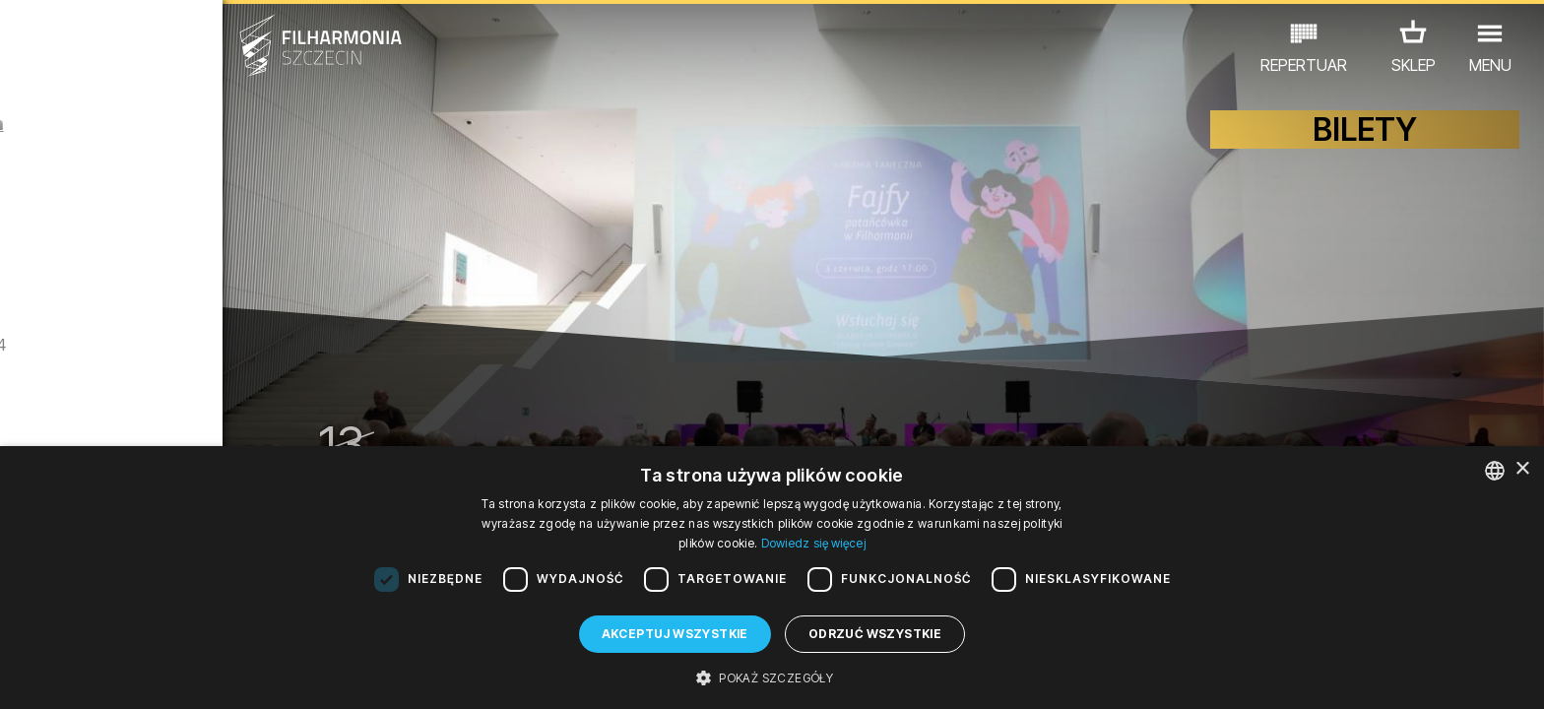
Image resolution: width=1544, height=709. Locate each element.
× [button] (1521, 469)
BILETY (1365, 145)
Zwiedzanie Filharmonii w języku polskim (237, 387)
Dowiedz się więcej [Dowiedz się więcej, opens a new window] (813, 543)
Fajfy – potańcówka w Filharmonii (218, 167)
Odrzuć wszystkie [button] (874, 633)
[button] (772, 676)
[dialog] (772, 577)
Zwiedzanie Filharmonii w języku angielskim (237, 277)
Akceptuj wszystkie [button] (675, 633)
